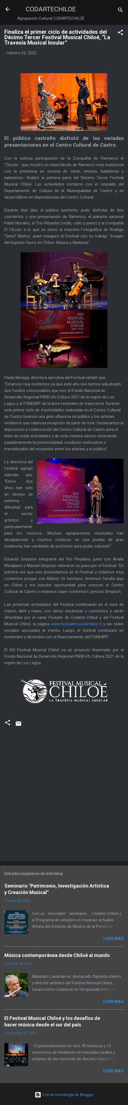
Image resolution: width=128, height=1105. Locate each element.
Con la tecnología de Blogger (64, 1094)
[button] (120, 33)
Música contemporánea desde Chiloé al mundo (57, 955)
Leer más (113, 938)
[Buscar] (120, 11)
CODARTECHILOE (51, 9)
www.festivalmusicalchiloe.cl (76, 624)
